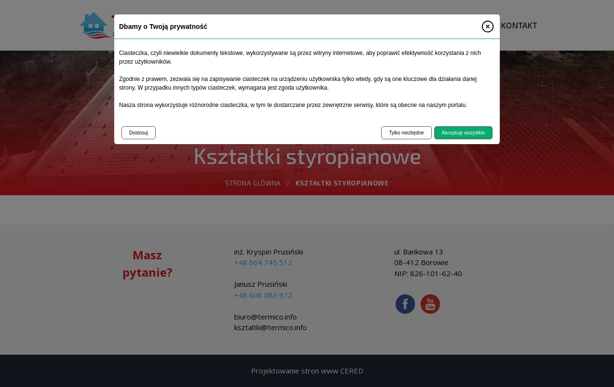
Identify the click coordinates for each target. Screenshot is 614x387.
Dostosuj (138, 132)
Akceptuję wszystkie (463, 132)
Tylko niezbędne (406, 132)
